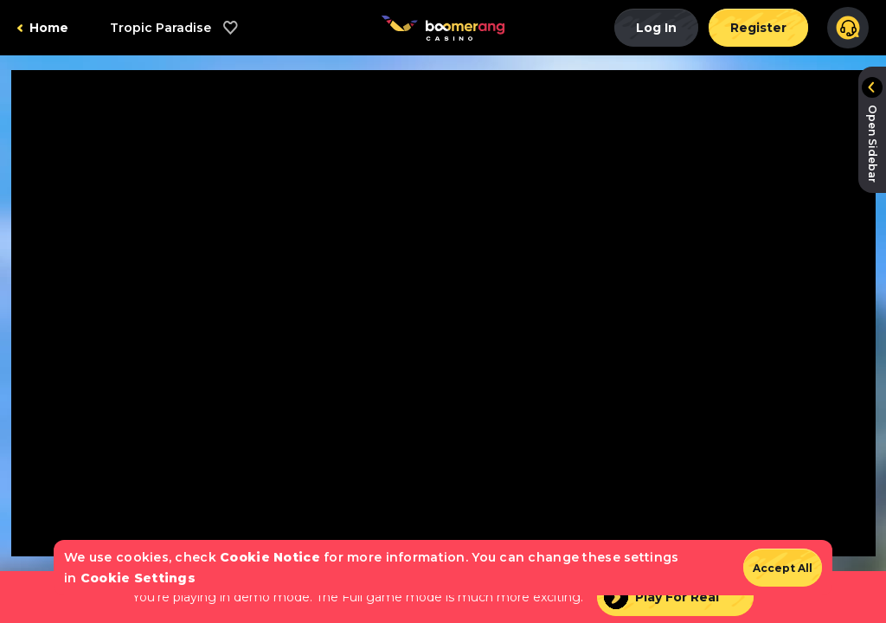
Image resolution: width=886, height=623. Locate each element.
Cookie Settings (138, 578)
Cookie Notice (270, 557)
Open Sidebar (872, 144)
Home (48, 27)
